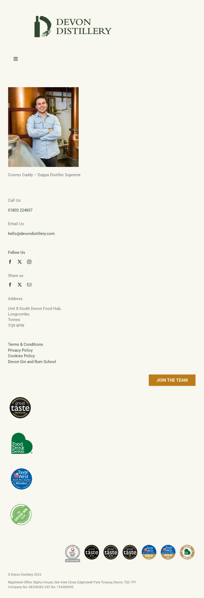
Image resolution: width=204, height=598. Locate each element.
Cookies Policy (21, 355)
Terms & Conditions (25, 344)
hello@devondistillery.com (31, 233)
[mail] (29, 285)
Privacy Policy (20, 350)
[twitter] (20, 262)
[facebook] (10, 262)
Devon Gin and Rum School (32, 361)
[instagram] (29, 262)
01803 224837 (20, 210)
